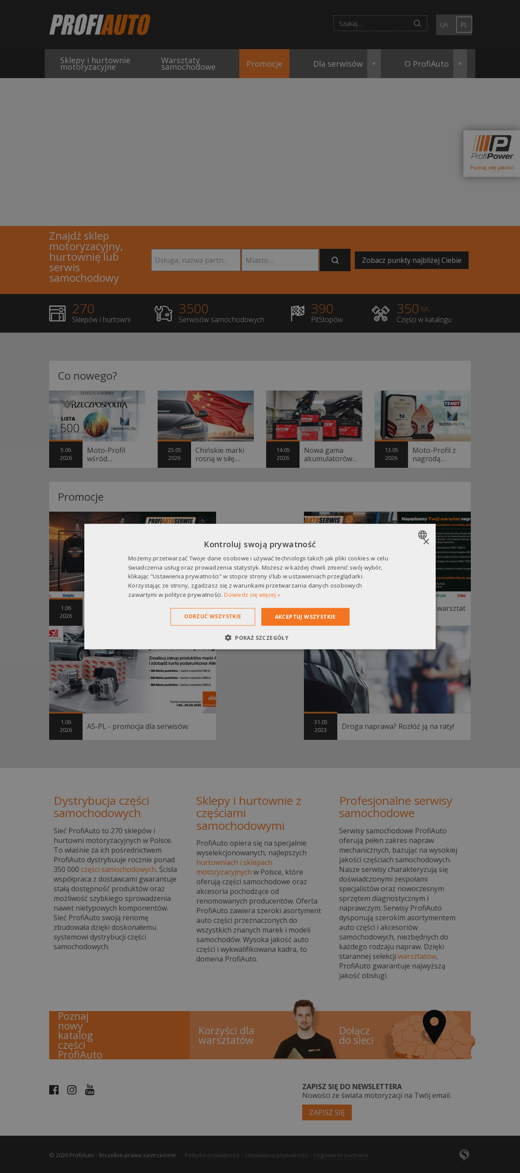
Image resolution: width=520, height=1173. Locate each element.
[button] (260, 637)
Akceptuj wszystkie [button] (305, 616)
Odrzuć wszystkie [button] (212, 616)
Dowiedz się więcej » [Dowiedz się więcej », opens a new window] (252, 595)
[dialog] (260, 586)
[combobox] (423, 534)
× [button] (425, 541)
